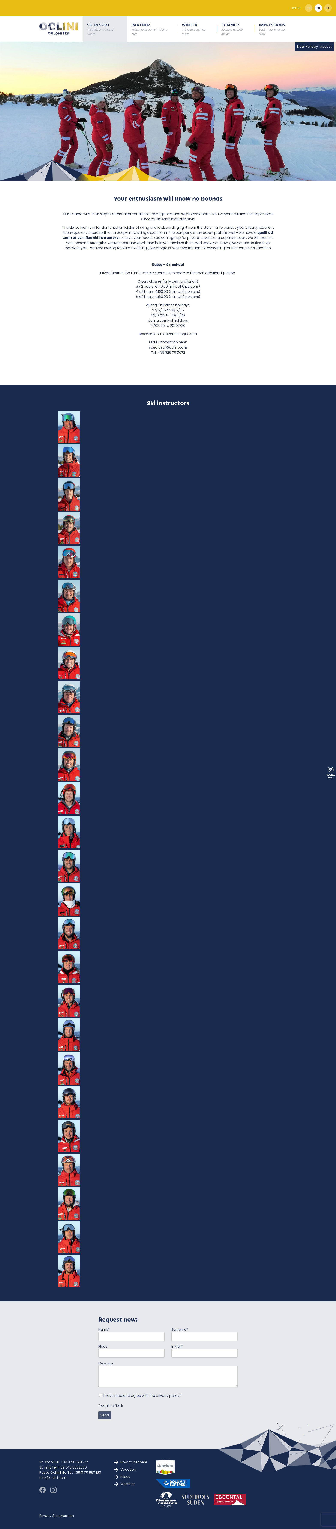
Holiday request (314, 46)
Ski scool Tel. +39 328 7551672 (63, 1462)
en (318, 8)
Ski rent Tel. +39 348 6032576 (63, 1467)
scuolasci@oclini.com (168, 347)
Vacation (125, 1469)
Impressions (272, 29)
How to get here (130, 1462)
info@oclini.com (52, 1477)
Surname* (179, 1329)
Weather (124, 1484)
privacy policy (167, 1395)
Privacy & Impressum (56, 1515)
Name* (104, 1329)
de (328, 8)
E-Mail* (177, 1346)
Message (106, 1363)
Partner (149, 29)
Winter (194, 29)
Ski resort (100, 29)
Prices (122, 1476)
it (309, 8)
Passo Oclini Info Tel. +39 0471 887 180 (70, 1472)
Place (103, 1346)
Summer (232, 29)
